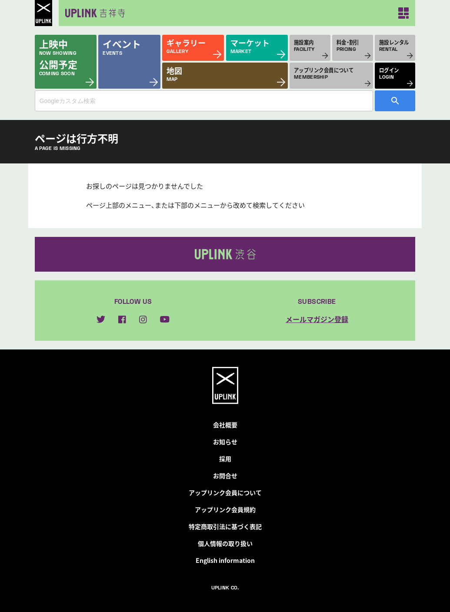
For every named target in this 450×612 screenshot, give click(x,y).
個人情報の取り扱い (225, 543)
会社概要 (225, 424)
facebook (122, 319)
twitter (101, 319)
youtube (165, 319)
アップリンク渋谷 (225, 254)
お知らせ (225, 441)
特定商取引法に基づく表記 (225, 526)
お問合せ (225, 475)
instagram (143, 319)
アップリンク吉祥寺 (93, 13)
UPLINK (43, 13)
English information (225, 560)
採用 (225, 458)
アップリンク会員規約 (225, 509)
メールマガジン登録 (317, 319)
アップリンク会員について (225, 492)
